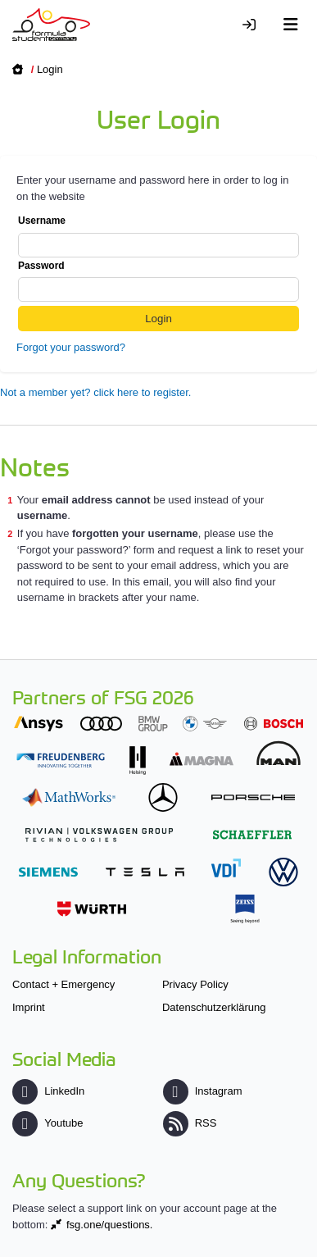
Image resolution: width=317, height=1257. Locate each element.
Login (50, 69)
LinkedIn (48, 1091)
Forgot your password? (70, 347)
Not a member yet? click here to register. (95, 392)
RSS (190, 1123)
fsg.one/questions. (109, 1224)
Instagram (202, 1091)
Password (158, 281)
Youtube (47, 1123)
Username (158, 236)
